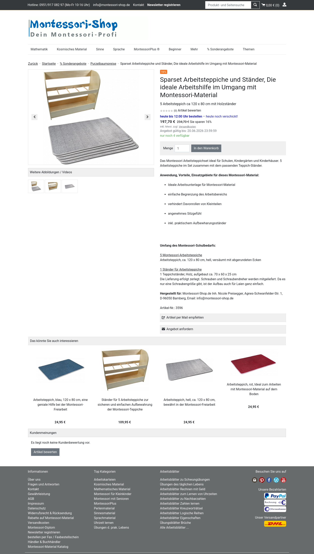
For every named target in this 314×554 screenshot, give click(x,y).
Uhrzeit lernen (104, 523)
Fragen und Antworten (43, 484)
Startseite (49, 64)
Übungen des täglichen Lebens (182, 484)
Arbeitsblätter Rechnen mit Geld (182, 489)
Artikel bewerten (45, 452)
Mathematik (39, 49)
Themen (248, 49)
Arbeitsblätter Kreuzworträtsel (181, 508)
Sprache (119, 49)
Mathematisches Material (112, 489)
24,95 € (60, 422)
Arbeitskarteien (105, 479)
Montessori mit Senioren (111, 499)
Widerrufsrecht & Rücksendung (50, 513)
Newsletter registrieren (44, 532)
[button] (34, 117)
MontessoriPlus (105, 503)
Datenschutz (37, 508)
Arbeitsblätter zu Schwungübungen (185, 479)
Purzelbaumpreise (103, 64)
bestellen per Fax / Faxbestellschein (53, 537)
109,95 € (125, 422)
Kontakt (138, 5)
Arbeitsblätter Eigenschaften (180, 518)
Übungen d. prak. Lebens (111, 527)
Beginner (175, 49)
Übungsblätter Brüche (175, 523)
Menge (168, 148)
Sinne (100, 49)
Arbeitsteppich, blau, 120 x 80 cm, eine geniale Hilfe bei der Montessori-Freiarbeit (60, 404)
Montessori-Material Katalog (48, 547)
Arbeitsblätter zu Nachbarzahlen (183, 499)
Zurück (33, 64)
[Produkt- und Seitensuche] (228, 5)
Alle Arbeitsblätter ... (174, 527)
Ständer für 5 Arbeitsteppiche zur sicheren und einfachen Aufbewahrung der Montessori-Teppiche (125, 404)
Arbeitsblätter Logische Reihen (182, 513)
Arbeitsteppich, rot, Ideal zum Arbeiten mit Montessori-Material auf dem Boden (254, 389)
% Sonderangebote (220, 49)
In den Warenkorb (206, 148)
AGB (31, 499)
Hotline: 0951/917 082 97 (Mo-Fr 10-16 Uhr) (59, 5)
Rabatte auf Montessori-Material (51, 518)
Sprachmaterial (105, 518)
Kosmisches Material (72, 49)
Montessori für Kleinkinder (112, 494)
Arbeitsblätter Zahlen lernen (179, 503)
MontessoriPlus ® (147, 49)
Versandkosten (187, 126)
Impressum (36, 503)
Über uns (34, 479)
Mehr (194, 49)
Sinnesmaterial (104, 513)
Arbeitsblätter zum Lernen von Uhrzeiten (188, 494)
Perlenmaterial (104, 508)
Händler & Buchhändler (44, 542)
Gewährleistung (39, 494)
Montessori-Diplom (41, 527)
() (270, 5)
